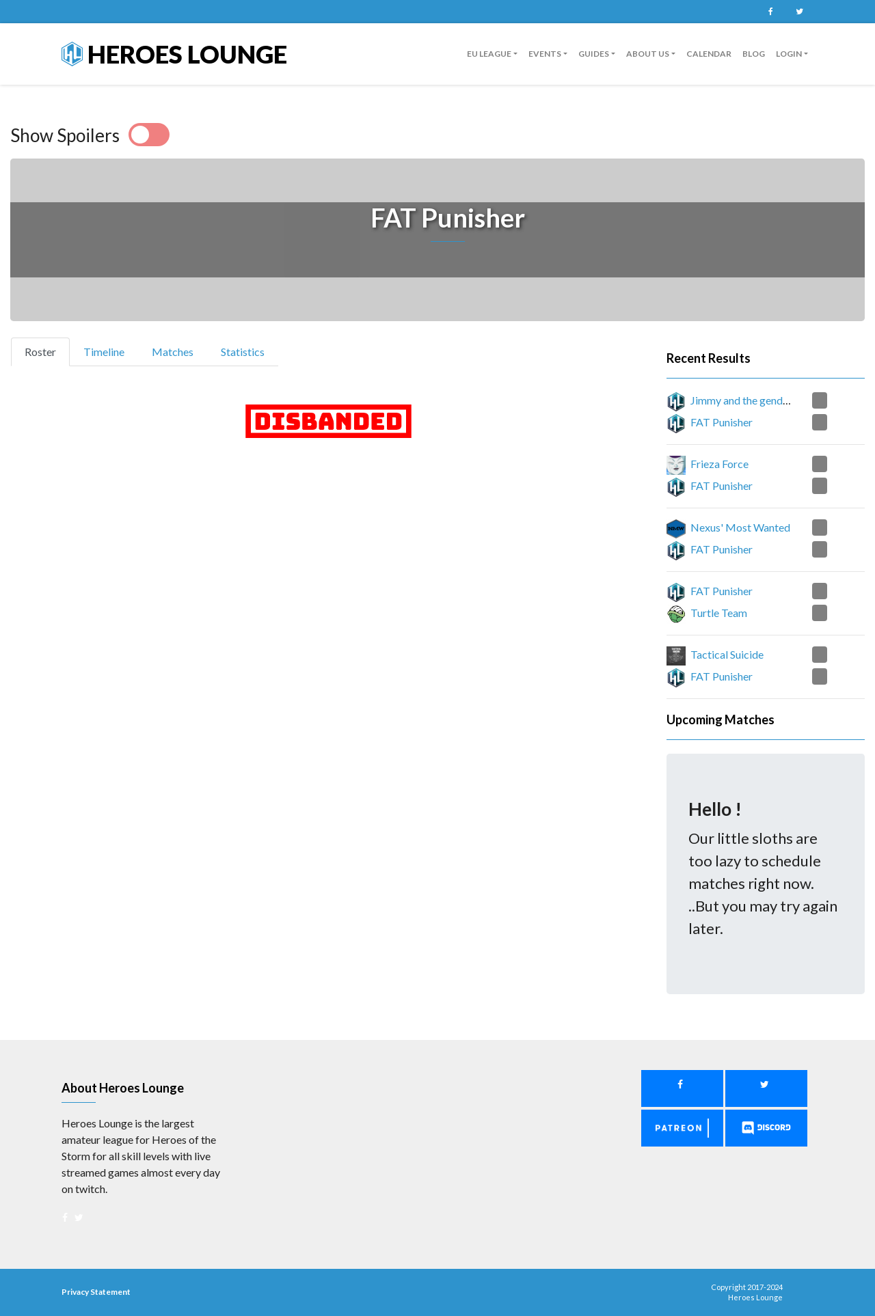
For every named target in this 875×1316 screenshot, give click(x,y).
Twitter (799, 11)
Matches (173, 351)
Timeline (103, 351)
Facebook (770, 11)
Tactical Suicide (727, 654)
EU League (489, 54)
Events (544, 54)
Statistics (243, 351)
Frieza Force (719, 463)
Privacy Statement (96, 1292)
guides (593, 54)
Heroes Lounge (174, 54)
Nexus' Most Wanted (740, 527)
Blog (753, 54)
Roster (46, 350)
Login (789, 54)
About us (647, 54)
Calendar (708, 54)
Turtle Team (718, 612)
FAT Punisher (721, 421)
